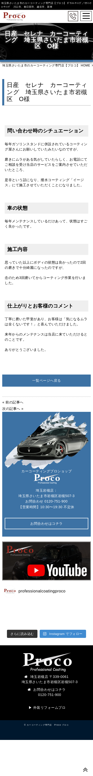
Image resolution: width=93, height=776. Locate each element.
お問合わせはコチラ (46, 523)
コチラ (60, 690)
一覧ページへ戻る (46, 380)
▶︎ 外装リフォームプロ (47, 708)
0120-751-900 (55, 501)
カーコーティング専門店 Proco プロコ (48, 725)
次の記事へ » (12, 409)
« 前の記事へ (12, 402)
